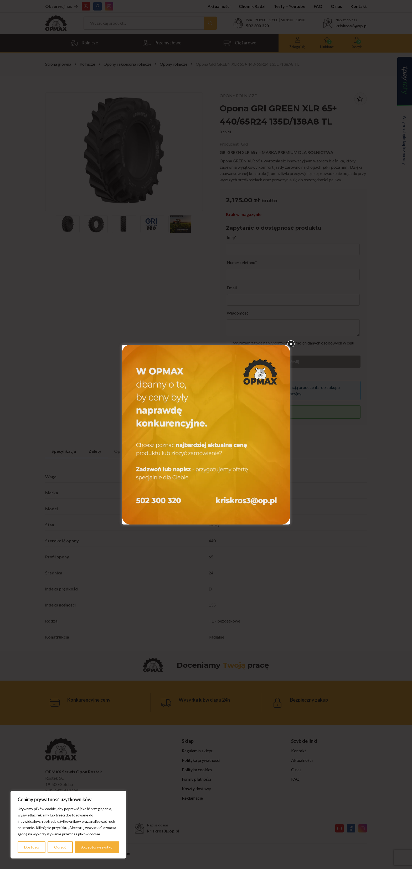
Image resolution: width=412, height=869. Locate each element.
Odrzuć (60, 847)
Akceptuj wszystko (96, 847)
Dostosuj (31, 847)
